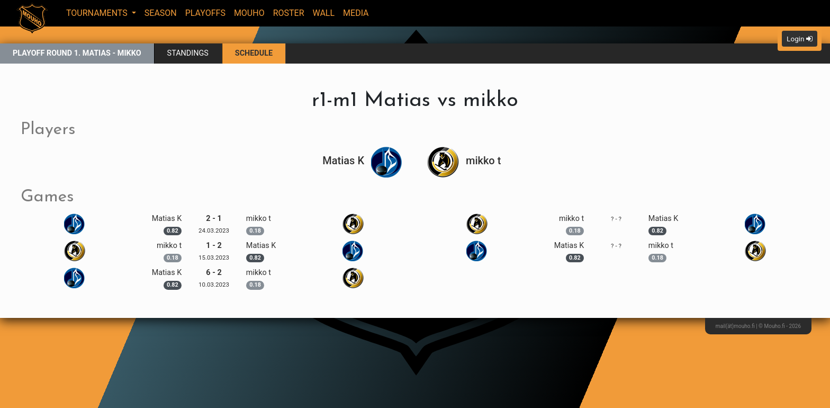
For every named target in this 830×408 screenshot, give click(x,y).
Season (161, 13)
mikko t (464, 160)
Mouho (249, 13)
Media (356, 13)
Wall (324, 13)
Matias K (362, 160)
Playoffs (205, 13)
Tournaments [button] (98, 13)
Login (800, 38)
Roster (288, 13)
